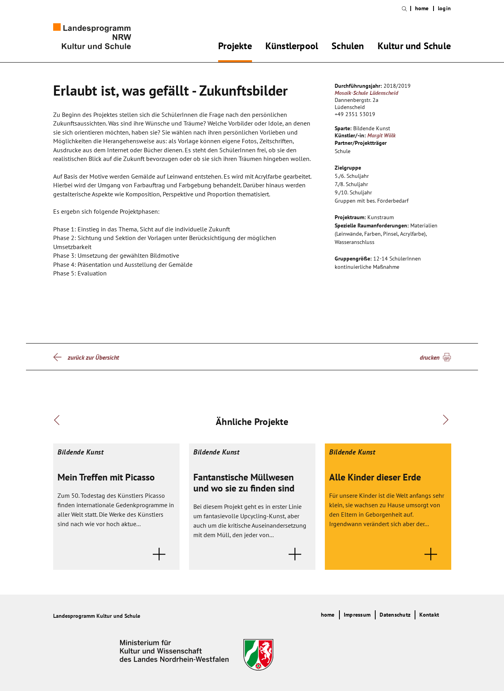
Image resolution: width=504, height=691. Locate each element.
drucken (429, 357)
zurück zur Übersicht (93, 357)
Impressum (357, 614)
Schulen (348, 47)
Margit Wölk (381, 135)
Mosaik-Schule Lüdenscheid (366, 92)
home (422, 8)
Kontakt (429, 614)
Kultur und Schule (414, 47)
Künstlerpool (291, 47)
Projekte (235, 47)
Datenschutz (395, 614)
